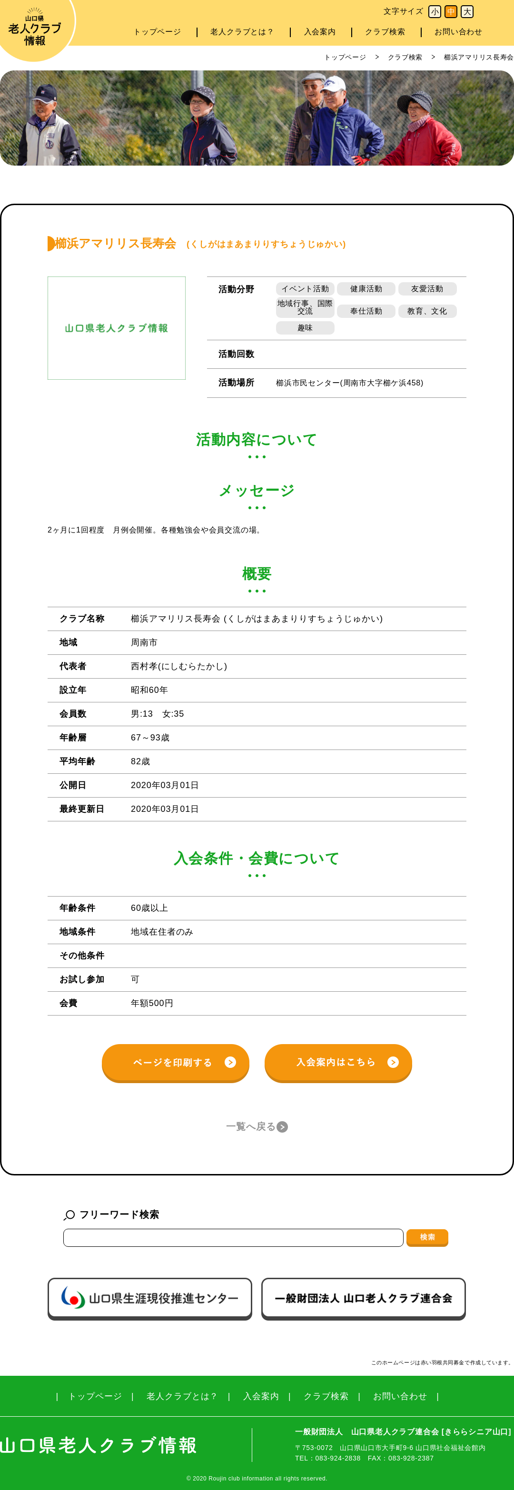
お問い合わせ (459, 32)
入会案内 (320, 32)
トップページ (157, 32)
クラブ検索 (385, 32)
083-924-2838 (338, 1458)
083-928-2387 (411, 1458)
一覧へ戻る (251, 1126)
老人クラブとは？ (242, 32)
